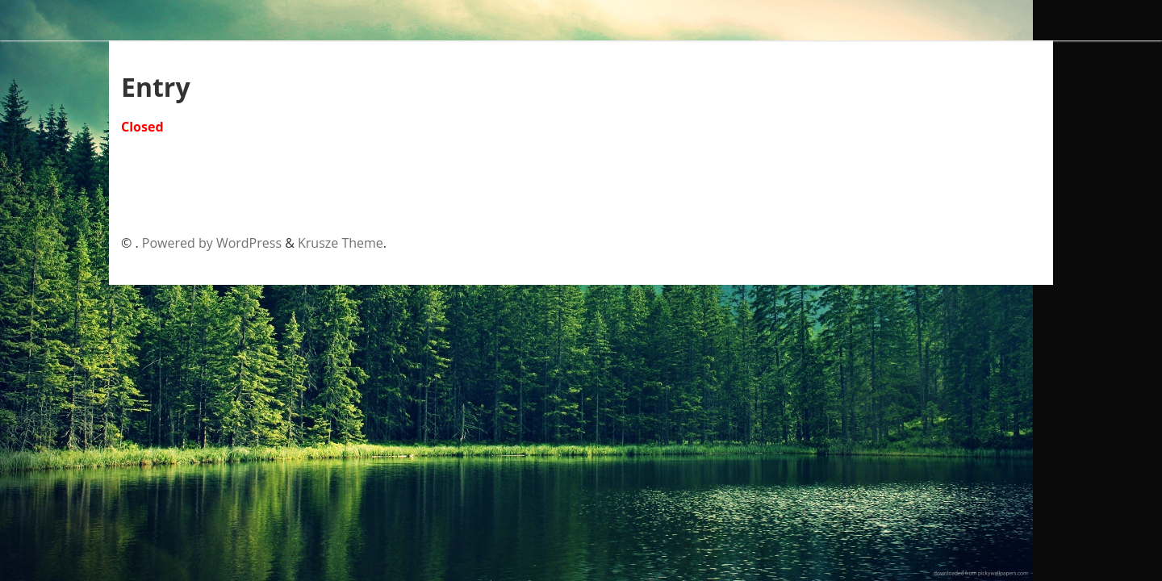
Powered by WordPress (212, 243)
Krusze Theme (340, 243)
